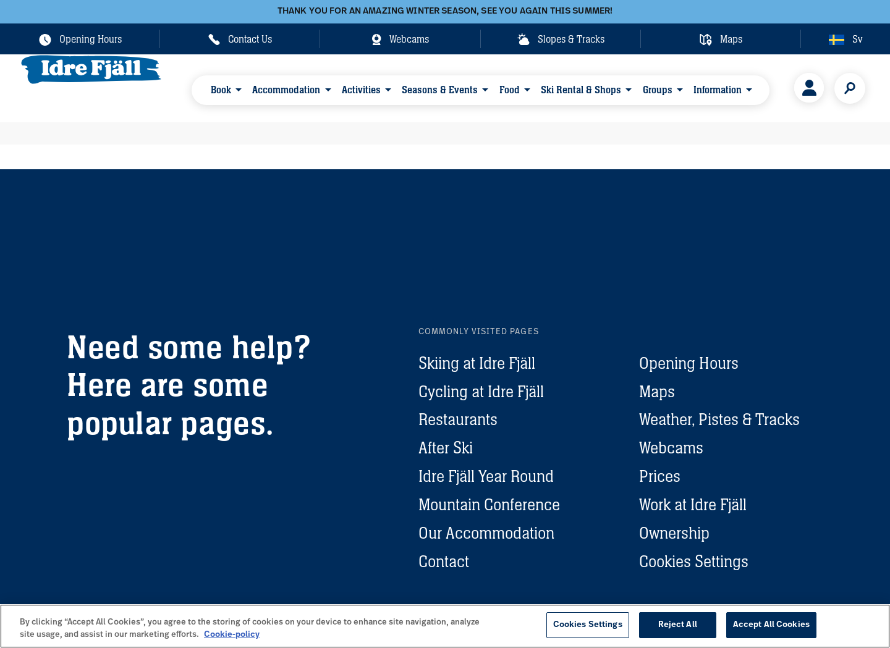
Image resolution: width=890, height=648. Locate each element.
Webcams (671, 447)
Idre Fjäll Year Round (486, 476)
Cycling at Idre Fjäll (481, 391)
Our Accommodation (486, 532)
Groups (640, 87)
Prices (659, 476)
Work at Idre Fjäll (693, 504)
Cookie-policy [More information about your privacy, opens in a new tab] (232, 635)
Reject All (677, 625)
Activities (357, 87)
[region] (445, 626)
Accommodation (286, 87)
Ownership (674, 532)
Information (696, 87)
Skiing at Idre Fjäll (476, 362)
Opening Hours (689, 362)
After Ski (445, 447)
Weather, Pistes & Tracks (719, 419)
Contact (443, 561)
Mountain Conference (489, 504)
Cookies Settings (693, 561)
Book (224, 87)
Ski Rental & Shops (567, 87)
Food (498, 87)
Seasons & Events (432, 87)
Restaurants (458, 419)
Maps (657, 391)
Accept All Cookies (771, 625)
